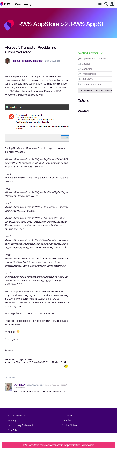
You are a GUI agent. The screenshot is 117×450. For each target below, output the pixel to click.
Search (106, 4)
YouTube (13, 430)
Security (66, 420)
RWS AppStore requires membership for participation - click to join (58, 445)
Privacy (12, 420)
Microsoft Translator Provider (98, 90)
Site (100, 4)
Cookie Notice (69, 425)
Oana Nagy (20, 384)
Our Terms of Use (17, 415)
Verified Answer (88, 53)
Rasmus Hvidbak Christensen (27, 60)
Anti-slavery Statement (20, 425)
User (112, 4)
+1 (82, 58)
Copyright (67, 415)
